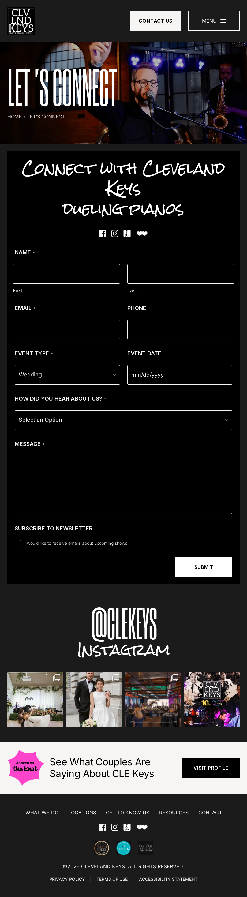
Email (25, 308)
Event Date (144, 353)
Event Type (34, 353)
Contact (210, 812)
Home (14, 117)
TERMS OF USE (112, 879)
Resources (174, 812)
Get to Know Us (127, 812)
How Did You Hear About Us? (60, 398)
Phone (138, 308)
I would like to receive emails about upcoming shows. (76, 543)
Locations (82, 812)
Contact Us (155, 21)
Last (132, 290)
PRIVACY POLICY (67, 879)
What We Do (41, 812)
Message (29, 444)
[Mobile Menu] (214, 21)
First (18, 290)
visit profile (210, 768)
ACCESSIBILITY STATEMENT (168, 879)
